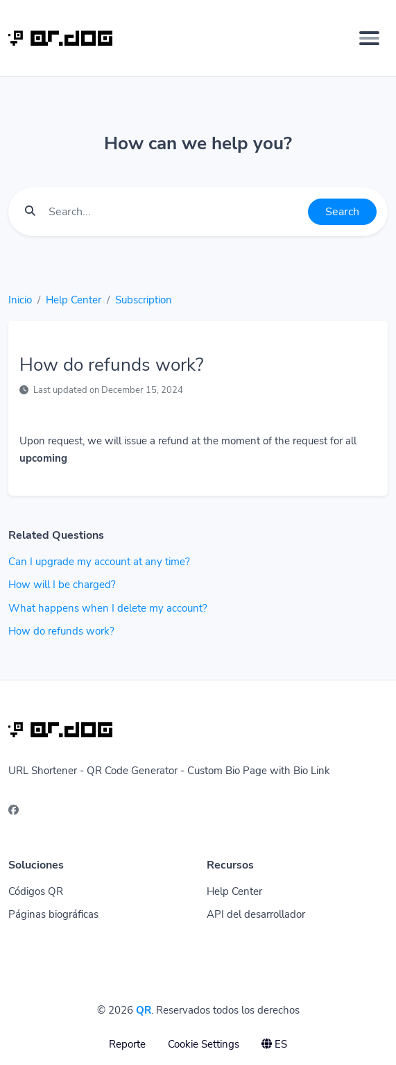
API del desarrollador (256, 914)
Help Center (73, 300)
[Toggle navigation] (369, 38)
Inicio (20, 300)
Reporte (127, 1044)
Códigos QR (35, 891)
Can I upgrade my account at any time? (99, 562)
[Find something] (174, 211)
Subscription (143, 300)
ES (274, 1044)
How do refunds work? (61, 631)
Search (342, 211)
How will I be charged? (62, 585)
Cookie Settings (203, 1044)
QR (143, 1010)
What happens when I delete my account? (107, 608)
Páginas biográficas (53, 914)
